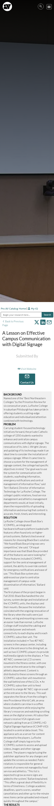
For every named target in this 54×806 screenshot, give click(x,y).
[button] (49, 7)
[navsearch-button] (41, 6)
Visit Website (27, 368)
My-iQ (33, 308)
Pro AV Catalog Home (13, 308)
